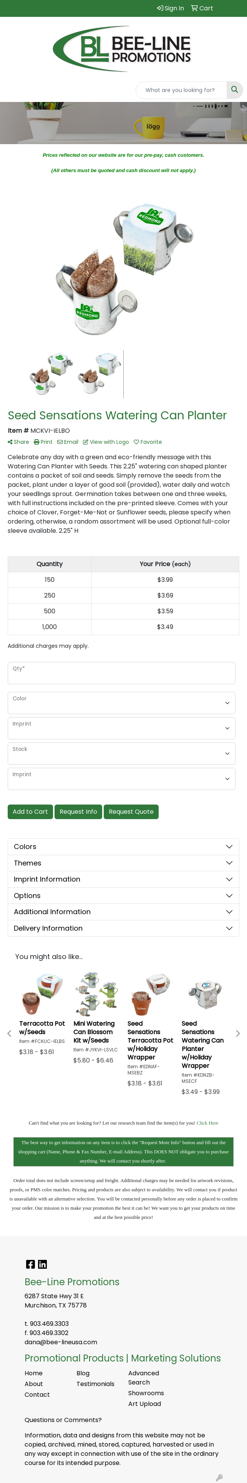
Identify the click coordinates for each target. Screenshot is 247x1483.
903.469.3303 (49, 1323)
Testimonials (95, 1384)
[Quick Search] (181, 90)
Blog (83, 1373)
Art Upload (144, 1403)
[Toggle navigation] (12, 90)
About (34, 1384)
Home (34, 1373)
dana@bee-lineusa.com (61, 1342)
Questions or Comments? (63, 1420)
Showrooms (146, 1393)
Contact (37, 1394)
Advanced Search (143, 1378)
